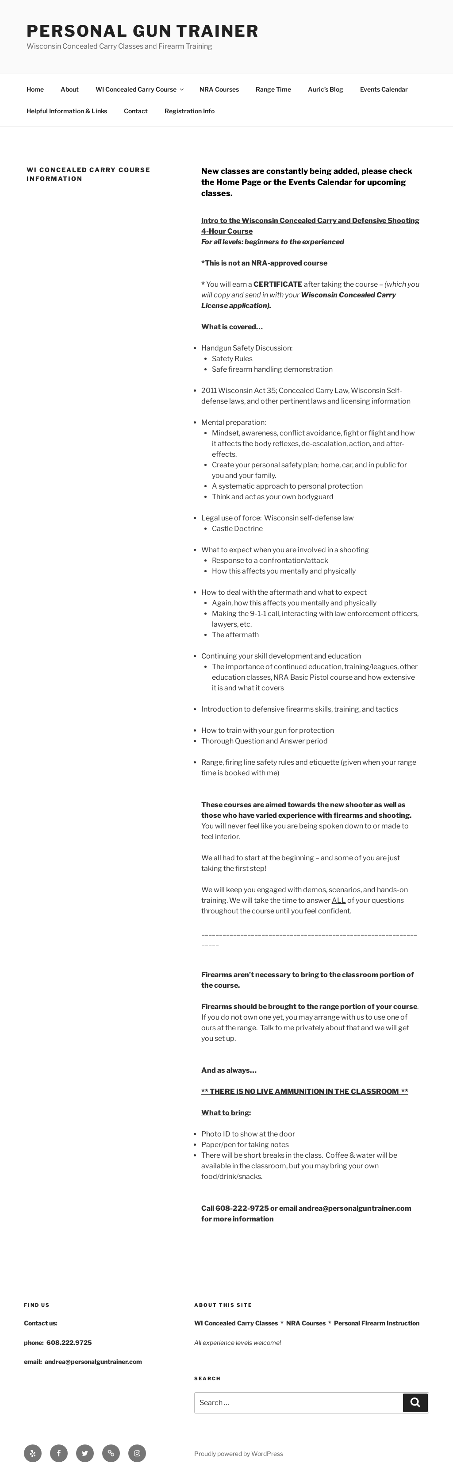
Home (35, 89)
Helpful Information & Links (67, 111)
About (70, 89)
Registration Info (190, 111)
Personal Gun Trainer (143, 31)
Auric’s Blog (325, 89)
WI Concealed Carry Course (140, 89)
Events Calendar (384, 89)
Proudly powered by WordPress (238, 1453)
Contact (136, 111)
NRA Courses (219, 89)
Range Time (273, 89)
